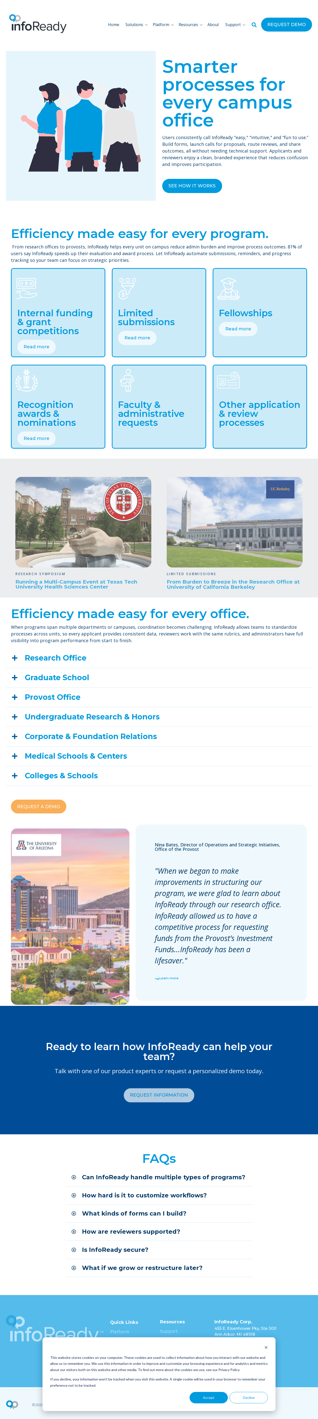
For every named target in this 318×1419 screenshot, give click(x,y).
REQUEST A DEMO (38, 832)
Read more (36, 347)
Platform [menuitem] (119, 1332)
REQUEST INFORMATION (159, 1121)
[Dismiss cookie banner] (266, 1348)
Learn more (169, 978)
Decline (249, 1397)
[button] (137, 24)
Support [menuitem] (169, 1331)
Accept (208, 1397)
